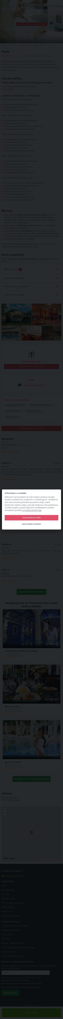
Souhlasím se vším (31, 518)
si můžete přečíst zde (31, 510)
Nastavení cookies (31, 524)
